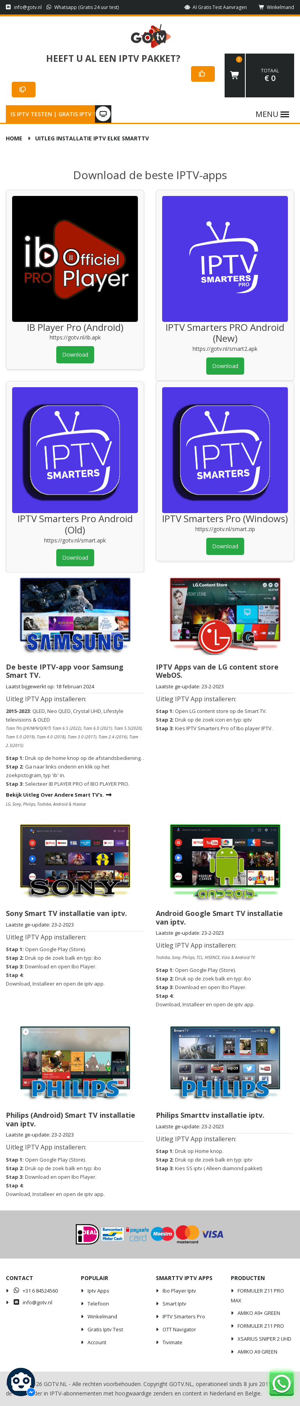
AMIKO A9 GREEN (257, 1351)
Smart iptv (174, 1303)
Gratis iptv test (105, 1329)
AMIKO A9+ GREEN (259, 1312)
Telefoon (98, 1303)
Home (14, 138)
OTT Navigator (179, 1329)
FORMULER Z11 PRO (261, 1325)
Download (75, 354)
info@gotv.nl (24, 7)
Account (97, 1342)
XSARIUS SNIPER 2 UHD (264, 1338)
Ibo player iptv (179, 1290)
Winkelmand (276, 7)
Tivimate (172, 1342)
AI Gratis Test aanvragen (215, 7)
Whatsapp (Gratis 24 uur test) (82, 7)
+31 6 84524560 (35, 1290)
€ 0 (270, 75)
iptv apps (98, 1290)
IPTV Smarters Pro (183, 1316)
